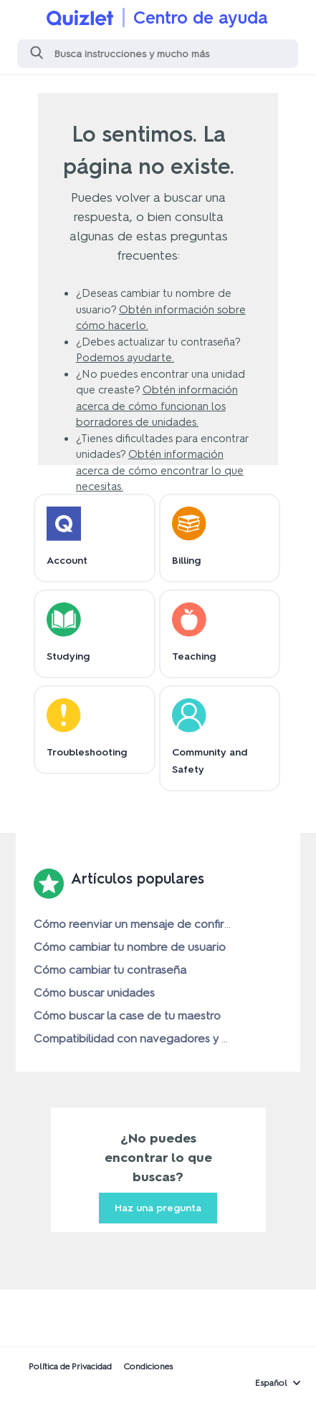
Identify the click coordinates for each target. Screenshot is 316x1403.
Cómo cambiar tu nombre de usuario (130, 947)
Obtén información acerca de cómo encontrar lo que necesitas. (160, 470)
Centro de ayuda (200, 17)
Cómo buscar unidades (94, 992)
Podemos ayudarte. (125, 357)
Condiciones (148, 1367)
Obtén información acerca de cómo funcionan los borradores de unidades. (157, 406)
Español (271, 1383)
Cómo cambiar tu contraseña (110, 970)
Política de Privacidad (70, 1367)
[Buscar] (157, 53)
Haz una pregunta (158, 1208)
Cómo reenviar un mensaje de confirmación (148, 924)
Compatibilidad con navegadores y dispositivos (158, 1038)
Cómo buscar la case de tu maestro (127, 1015)
